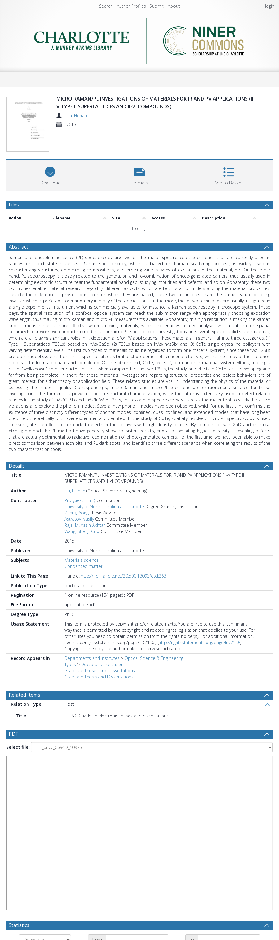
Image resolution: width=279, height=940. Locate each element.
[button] (139, 174)
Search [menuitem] (106, 6)
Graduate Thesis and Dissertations (98, 677)
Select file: (18, 747)
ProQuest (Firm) (79, 500)
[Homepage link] (139, 39)
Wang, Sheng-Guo (81, 531)
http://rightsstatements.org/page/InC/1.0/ (199, 642)
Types (70, 664)
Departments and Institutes (92, 658)
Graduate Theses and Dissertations (99, 671)
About (174, 6)
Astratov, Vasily (79, 519)
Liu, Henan (76, 116)
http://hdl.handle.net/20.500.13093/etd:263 (123, 576)
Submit (157, 6)
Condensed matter (83, 566)
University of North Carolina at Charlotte (104, 506)
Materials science (81, 560)
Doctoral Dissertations (103, 664)
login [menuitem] (269, 6)
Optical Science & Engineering (153, 658)
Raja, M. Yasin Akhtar (84, 525)
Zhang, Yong (76, 513)
